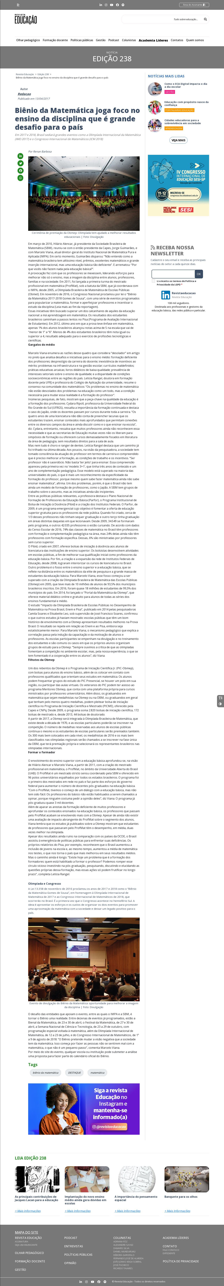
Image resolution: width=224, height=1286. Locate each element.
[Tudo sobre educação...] (161, 19)
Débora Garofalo (123, 1255)
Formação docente (55, 40)
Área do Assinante (194, 4)
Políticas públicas (82, 40)
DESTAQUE (74, 1072)
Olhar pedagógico (28, 40)
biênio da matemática (45, 1072)
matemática (97, 1072)
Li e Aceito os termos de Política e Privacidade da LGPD (176, 282)
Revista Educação (28, 1238)
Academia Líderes (153, 40)
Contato (170, 1246)
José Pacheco (121, 1265)
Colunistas (129, 40)
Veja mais (178, 140)
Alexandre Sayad (123, 1244)
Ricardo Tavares (123, 1268)
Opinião (70, 1263)
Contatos (177, 40)
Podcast (113, 40)
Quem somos (195, 40)
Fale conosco (171, 1250)
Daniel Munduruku (124, 1251)
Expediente (169, 1253)
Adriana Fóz (120, 1241)
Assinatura (21, 1241)
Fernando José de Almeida (128, 1258)
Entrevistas (73, 1246)
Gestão (101, 40)
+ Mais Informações (28, 1211)
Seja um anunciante (26, 1244)
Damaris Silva (121, 1248)
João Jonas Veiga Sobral (127, 1261)
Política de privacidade (181, 1261)
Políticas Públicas (78, 1255)
